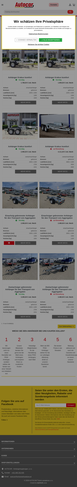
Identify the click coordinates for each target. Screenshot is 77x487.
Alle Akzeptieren (50, 40)
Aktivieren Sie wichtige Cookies (38, 44)
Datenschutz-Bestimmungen (38, 34)
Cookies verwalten (26, 40)
